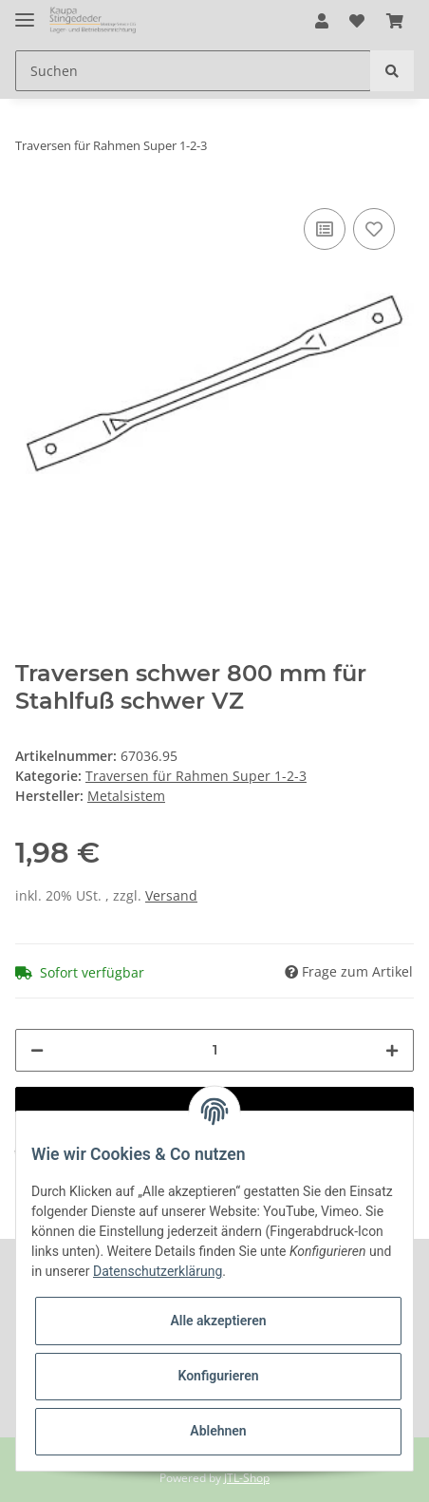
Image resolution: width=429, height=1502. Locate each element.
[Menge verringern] (37, 1050)
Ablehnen (218, 1430)
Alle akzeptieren (218, 1320)
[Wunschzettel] (357, 21)
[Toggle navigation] (24, 12)
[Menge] (214, 1050)
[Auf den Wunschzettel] (374, 229)
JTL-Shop (247, 1478)
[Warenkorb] (395, 21)
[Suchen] (193, 70)
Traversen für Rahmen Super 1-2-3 (196, 776)
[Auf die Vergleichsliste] (324, 229)
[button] (322, 21)
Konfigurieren (217, 1375)
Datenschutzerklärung (157, 1271)
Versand (171, 895)
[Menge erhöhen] (392, 1050)
